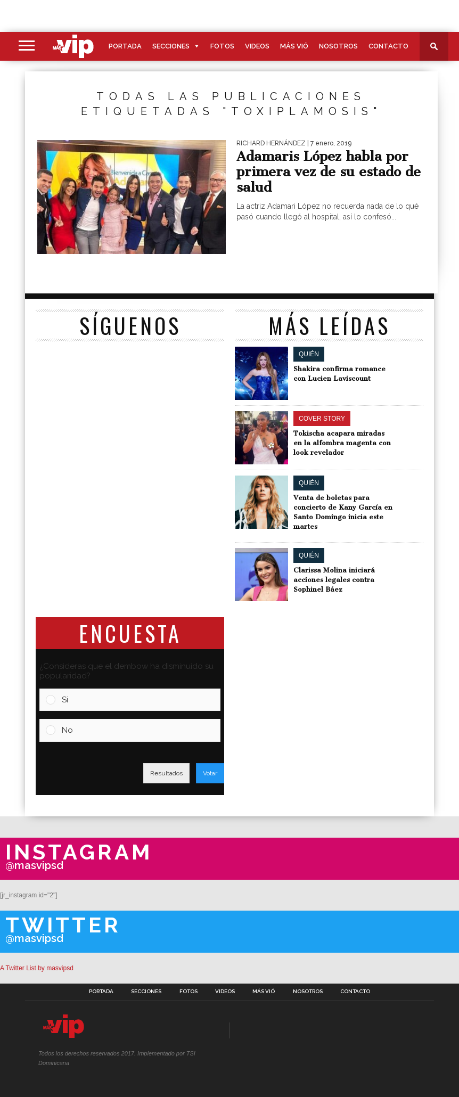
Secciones (171, 46)
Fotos (222, 46)
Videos (257, 46)
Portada (125, 46)
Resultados (166, 773)
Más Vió (294, 46)
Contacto (388, 46)
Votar (210, 773)
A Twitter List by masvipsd (36, 968)
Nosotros (338, 46)
